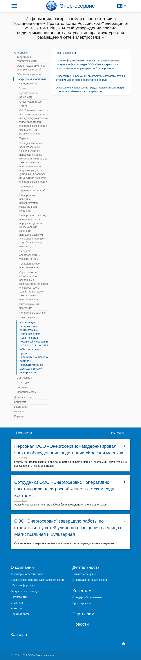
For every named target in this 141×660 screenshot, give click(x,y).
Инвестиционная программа (29, 306)
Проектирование (82, 603)
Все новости (118, 432)
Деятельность (22, 397)
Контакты (22, 387)
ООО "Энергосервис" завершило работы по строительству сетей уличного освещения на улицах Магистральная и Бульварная (67, 528)
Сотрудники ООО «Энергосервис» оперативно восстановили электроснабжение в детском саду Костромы (64, 489)
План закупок (27, 317)
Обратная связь (26, 392)
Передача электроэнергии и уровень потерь (29, 255)
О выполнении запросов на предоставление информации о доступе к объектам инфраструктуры (90, 89)
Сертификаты (25, 377)
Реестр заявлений (66, 52)
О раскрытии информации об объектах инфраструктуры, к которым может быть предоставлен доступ (90, 77)
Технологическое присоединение (29, 265)
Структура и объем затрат (30, 103)
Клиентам (20, 401)
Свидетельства (28, 83)
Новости (19, 411)
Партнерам (21, 406)
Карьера (19, 416)
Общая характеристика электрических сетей (31, 67)
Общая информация (29, 74)
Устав (22, 88)
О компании (21, 52)
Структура (23, 382)
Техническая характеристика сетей (32, 188)
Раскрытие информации (31, 79)
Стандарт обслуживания (87, 597)
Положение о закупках (32, 312)
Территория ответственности (27, 59)
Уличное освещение (84, 574)
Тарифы (24, 138)
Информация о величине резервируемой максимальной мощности (28, 203)
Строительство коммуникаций (90, 579)
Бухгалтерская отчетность (28, 95)
